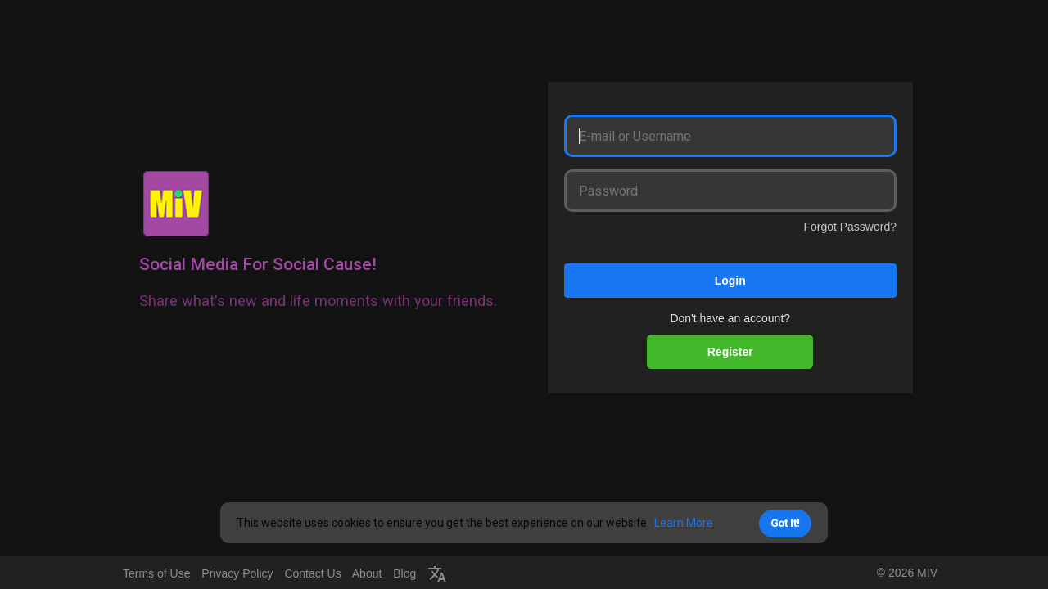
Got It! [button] (785, 523)
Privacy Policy (237, 573)
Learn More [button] (683, 522)
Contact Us (312, 573)
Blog (404, 573)
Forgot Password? (850, 226)
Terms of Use (156, 573)
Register (730, 351)
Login (730, 280)
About (367, 573)
